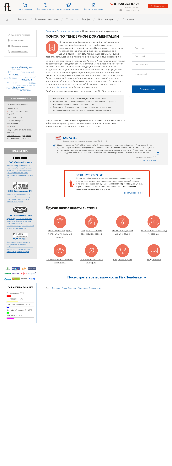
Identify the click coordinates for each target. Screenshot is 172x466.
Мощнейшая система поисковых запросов (20, 131)
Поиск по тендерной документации (15, 121)
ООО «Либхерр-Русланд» (20, 162)
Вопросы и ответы (19, 46)
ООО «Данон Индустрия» (20, 215)
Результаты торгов (14, 117)
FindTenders (62, 87)
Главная (50, 31)
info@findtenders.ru (131, 10)
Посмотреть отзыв (148, 160)
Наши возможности (20, 98)
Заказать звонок (132, 7)
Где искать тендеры (20, 35)
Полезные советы (19, 51)
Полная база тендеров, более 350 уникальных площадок (19, 137)
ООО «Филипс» (20, 239)
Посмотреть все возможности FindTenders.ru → (106, 277)
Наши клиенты (20, 151)
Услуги (69, 19)
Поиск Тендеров (69, 288)
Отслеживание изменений (17, 104)
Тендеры (22, 19)
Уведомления (12, 108)
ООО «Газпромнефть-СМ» (20, 191)
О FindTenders (17, 40)
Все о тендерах (106, 19)
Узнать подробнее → (134, 192)
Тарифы (86, 19)
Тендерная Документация (89, 288)
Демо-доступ (160, 6)
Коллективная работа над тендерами (17, 112)
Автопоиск (11, 126)
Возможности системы (46, 19)
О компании (128, 19)
